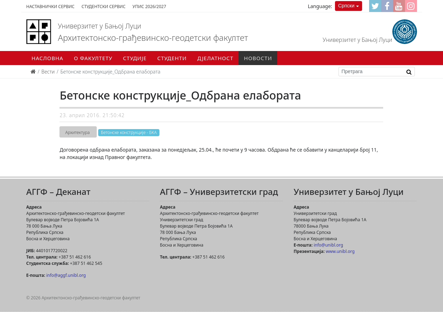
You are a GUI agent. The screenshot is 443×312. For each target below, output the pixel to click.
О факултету (93, 58)
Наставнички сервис (50, 6)
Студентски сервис (104, 6)
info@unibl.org (328, 245)
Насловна (47, 58)
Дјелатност (215, 58)
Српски (346, 5)
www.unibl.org (340, 251)
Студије (135, 58)
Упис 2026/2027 (149, 6)
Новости (258, 58)
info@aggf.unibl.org (66, 275)
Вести (48, 71)
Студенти (172, 58)
